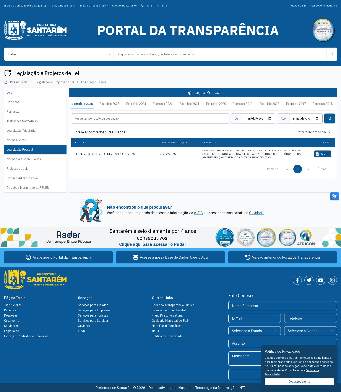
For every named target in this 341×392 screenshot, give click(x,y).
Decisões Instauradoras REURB (28, 188)
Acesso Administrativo (323, 5)
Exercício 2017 (296, 104)
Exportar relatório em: (313, 132)
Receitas (10, 310)
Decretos (13, 102)
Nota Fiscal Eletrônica (167, 326)
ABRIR (323, 154)
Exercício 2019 (243, 104)
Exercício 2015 (323, 104)
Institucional (12, 305)
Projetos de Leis (17, 169)
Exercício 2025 (109, 104)
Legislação (11, 331)
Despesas (11, 315)
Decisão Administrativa (22, 178)
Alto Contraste (124, 5)
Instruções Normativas (22, 121)
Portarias (13, 112)
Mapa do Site (298, 5)
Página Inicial (18, 82)
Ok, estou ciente (299, 382)
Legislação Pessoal (20, 150)
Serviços (85, 298)
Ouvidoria (256, 213)
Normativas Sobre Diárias (24, 159)
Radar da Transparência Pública (173, 305)
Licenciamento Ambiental (169, 310)
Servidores (11, 326)
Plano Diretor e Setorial (167, 315)
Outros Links (162, 298)
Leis (9, 92)
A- (162, 5)
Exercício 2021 (189, 104)
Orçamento (11, 321)
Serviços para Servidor (93, 321)
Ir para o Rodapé (94, 5)
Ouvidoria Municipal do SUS (170, 321)
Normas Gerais (17, 140)
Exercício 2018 (269, 104)
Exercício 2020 (216, 104)
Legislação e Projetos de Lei (57, 82)
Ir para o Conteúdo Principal (25, 5)
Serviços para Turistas (93, 315)
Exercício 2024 (136, 104)
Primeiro (272, 169)
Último (322, 169)
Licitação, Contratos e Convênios (26, 336)
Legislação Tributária (21, 131)
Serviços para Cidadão (93, 305)
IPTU (155, 331)
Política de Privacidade (167, 336)
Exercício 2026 (82, 104)
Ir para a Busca (62, 5)
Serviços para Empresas (94, 310)
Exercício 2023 (163, 104)
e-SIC (198, 213)
